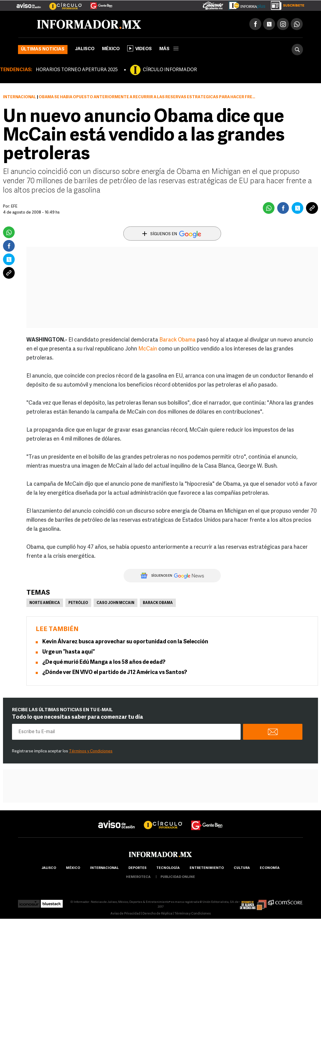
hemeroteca (138, 877)
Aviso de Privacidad (125, 913)
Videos (139, 48)
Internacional (19, 97)
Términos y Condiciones (90, 751)
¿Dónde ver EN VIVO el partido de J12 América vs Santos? (114, 672)
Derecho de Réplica (157, 913)
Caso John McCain (115, 603)
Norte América (44, 603)
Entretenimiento (207, 868)
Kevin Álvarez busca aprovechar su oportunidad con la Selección (125, 642)
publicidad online (177, 877)
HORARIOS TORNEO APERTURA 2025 (77, 70)
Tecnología (168, 868)
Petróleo (78, 603)
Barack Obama (177, 340)
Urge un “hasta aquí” (68, 652)
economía (270, 868)
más (168, 49)
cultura (242, 868)
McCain (147, 349)
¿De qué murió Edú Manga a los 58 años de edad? (103, 662)
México (111, 49)
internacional (104, 868)
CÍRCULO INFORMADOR (170, 70)
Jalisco (84, 49)
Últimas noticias (42, 49)
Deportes (137, 868)
